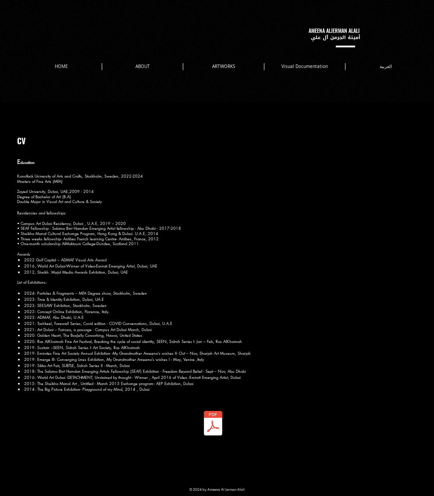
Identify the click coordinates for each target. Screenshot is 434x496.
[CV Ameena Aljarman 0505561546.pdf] (213, 424)
